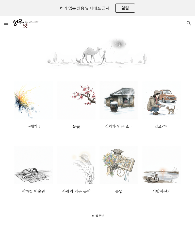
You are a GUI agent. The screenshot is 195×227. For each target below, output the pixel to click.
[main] (33, 126)
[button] (6, 23)
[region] (97, 8)
